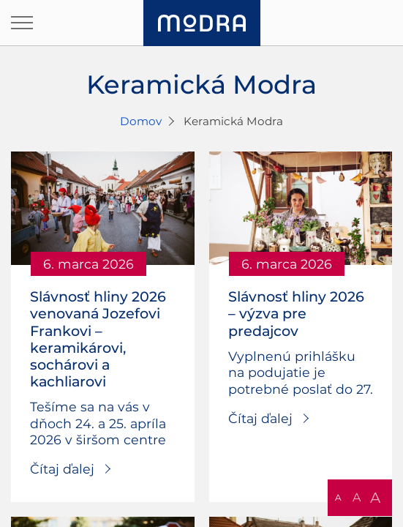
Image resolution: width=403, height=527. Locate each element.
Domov (141, 121)
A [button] (338, 497)
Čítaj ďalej (62, 468)
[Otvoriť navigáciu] (22, 22)
